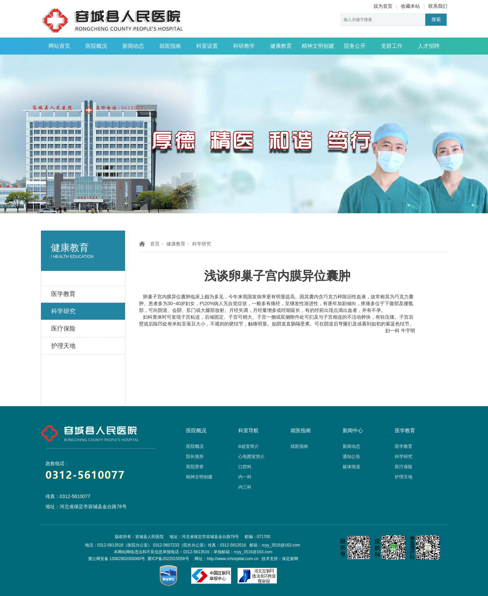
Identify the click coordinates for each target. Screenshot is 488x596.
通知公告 (351, 456)
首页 (155, 243)
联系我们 (437, 6)
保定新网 (290, 558)
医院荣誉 (195, 466)
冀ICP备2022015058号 (168, 558)
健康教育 (281, 46)
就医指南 (170, 46)
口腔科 (244, 466)
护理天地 (403, 476)
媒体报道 (351, 466)
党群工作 (392, 46)
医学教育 (403, 446)
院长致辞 (195, 456)
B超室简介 (248, 446)
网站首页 (59, 46)
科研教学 (244, 46)
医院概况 (96, 46)
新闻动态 (133, 46)
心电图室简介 (251, 456)
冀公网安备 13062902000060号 (116, 558)
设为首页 (382, 6)
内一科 (244, 476)
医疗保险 (403, 466)
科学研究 (201, 243)
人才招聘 (429, 46)
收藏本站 (410, 6)
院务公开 (355, 46)
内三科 (244, 487)
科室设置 (207, 46)
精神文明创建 (318, 46)
